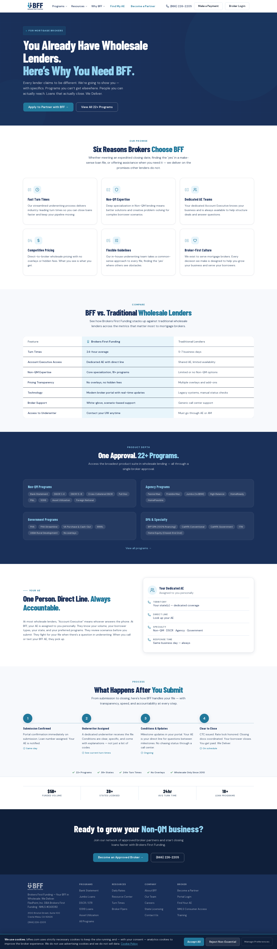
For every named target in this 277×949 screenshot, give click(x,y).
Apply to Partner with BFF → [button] (48, 107)
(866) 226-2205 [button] (167, 857)
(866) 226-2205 (37, 922)
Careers (149, 903)
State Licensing (154, 909)
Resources (79, 6)
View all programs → (139, 548)
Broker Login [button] (237, 6)
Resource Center (122, 896)
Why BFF (98, 6)
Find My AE (117, 6)
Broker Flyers (119, 909)
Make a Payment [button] (208, 6)
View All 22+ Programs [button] (97, 107)
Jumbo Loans (87, 896)
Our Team (150, 896)
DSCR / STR (86, 903)
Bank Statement (88, 890)
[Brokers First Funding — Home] (35, 6)
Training (182, 915)
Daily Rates (118, 890)
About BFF (151, 890)
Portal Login (184, 896)
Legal (205, 935)
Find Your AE (184, 903)
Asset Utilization (89, 915)
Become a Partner (143, 6)
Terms (229, 935)
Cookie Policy (241, 935)
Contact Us (151, 915)
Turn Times (118, 903)
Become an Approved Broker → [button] (120, 857)
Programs (60, 6)
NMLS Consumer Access (192, 909)
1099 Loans (86, 909)
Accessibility (217, 935)
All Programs (86, 921)
